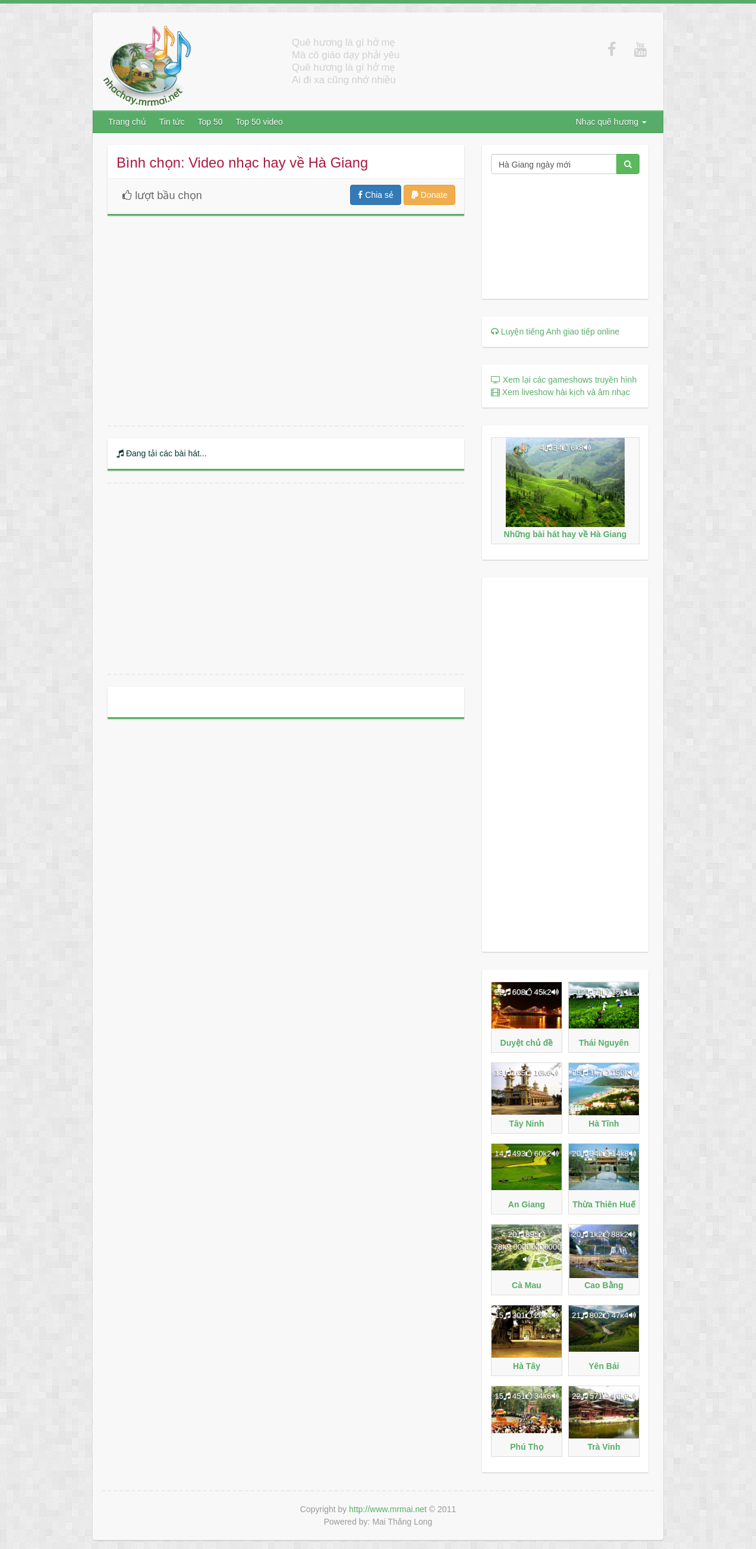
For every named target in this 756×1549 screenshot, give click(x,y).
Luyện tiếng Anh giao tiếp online (555, 331)
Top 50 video (259, 122)
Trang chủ (127, 122)
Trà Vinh (603, 1447)
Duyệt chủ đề (526, 1043)
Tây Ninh (526, 1123)
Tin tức (172, 122)
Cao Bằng (603, 1285)
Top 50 (209, 122)
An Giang (526, 1204)
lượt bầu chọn (159, 195)
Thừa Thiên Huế (603, 1204)
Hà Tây (526, 1366)
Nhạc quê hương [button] (611, 122)
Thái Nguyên (604, 1043)
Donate (429, 195)
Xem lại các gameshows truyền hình (564, 379)
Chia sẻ (375, 195)
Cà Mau (526, 1285)
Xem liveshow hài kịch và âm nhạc (560, 392)
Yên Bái (603, 1366)
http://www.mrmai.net (388, 1509)
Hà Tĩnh (603, 1123)
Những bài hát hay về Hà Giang (565, 534)
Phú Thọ (526, 1447)
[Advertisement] (286, 579)
